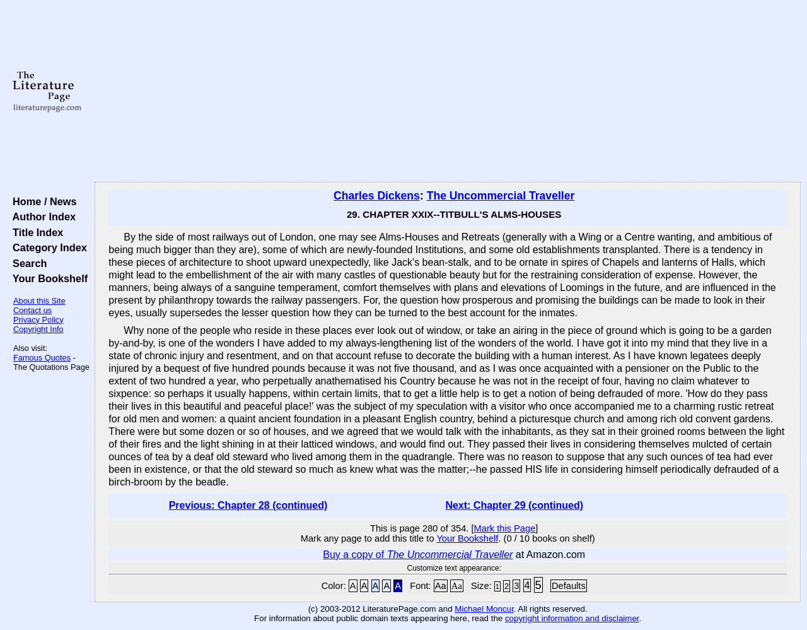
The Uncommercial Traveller (501, 195)
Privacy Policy (38, 319)
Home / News (42, 201)
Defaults (569, 586)
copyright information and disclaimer (572, 618)
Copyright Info (38, 329)
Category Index (47, 247)
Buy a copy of (418, 554)
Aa (440, 586)
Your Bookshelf (47, 278)
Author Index (41, 216)
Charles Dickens (377, 195)
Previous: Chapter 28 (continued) (248, 505)
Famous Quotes (42, 357)
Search (27, 263)
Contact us (32, 310)
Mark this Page (505, 528)
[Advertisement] (448, 91)
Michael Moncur (484, 609)
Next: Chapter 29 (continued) (514, 505)
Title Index (35, 232)
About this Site (39, 301)
